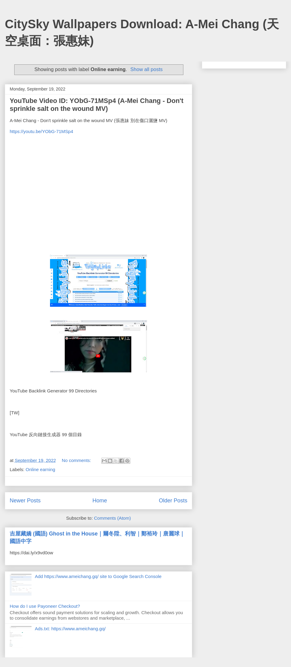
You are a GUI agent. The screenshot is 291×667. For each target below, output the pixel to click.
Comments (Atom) (112, 518)
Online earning (40, 469)
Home (99, 501)
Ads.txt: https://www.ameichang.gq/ (70, 628)
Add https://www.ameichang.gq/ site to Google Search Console (98, 576)
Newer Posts (25, 501)
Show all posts (146, 69)
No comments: (77, 460)
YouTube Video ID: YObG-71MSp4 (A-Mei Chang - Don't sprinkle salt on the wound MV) (96, 104)
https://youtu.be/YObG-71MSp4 (41, 131)
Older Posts (173, 501)
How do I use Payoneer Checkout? (45, 606)
